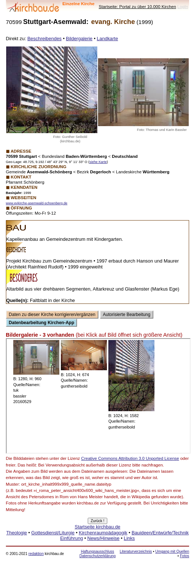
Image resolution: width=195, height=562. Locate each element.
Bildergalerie (79, 38)
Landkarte (107, 38)
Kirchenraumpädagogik (103, 532)
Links (129, 538)
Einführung (71, 538)
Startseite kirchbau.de (98, 527)
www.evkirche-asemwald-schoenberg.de (36, 203)
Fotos (184, 556)
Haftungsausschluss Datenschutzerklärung (97, 553)
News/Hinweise (103, 538)
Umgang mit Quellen (172, 551)
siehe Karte (98, 162)
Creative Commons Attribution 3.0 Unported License (130, 458)
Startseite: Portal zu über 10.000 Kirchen (137, 6)
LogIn (182, 6)
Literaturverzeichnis (136, 551)
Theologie (16, 532)
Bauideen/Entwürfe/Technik (160, 532)
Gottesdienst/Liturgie (52, 532)
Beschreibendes (44, 38)
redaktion (35, 554)
